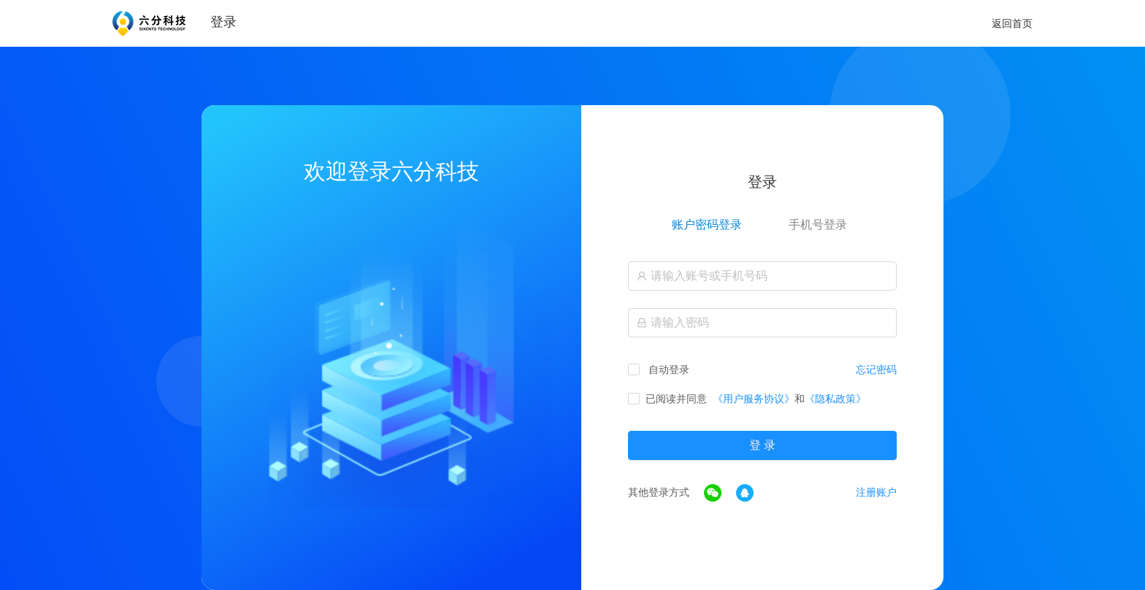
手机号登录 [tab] (818, 224)
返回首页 (1012, 23)
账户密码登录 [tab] (707, 224)
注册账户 (876, 492)
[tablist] (762, 224)
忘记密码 (876, 369)
